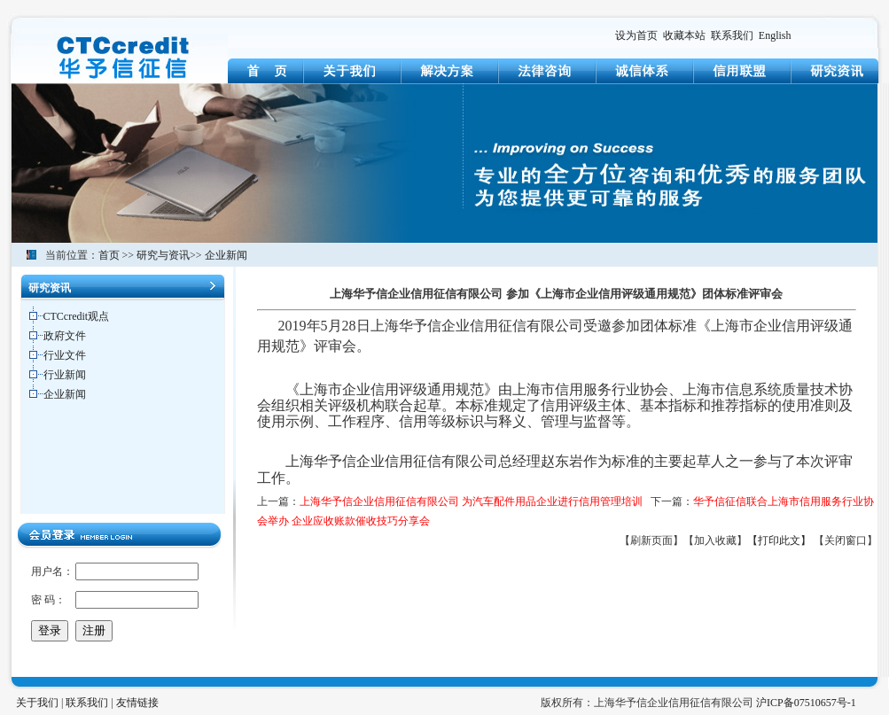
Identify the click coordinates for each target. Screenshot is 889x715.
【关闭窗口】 (845, 540)
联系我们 (732, 35)
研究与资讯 (163, 255)
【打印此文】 (779, 540)
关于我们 (37, 702)
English (775, 35)
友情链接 (137, 702)
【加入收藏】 (715, 540)
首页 (109, 255)
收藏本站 (684, 35)
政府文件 (64, 336)
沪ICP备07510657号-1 (806, 702)
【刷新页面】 (651, 540)
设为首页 (636, 35)
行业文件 (64, 355)
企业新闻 (226, 255)
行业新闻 (64, 375)
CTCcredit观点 (76, 316)
